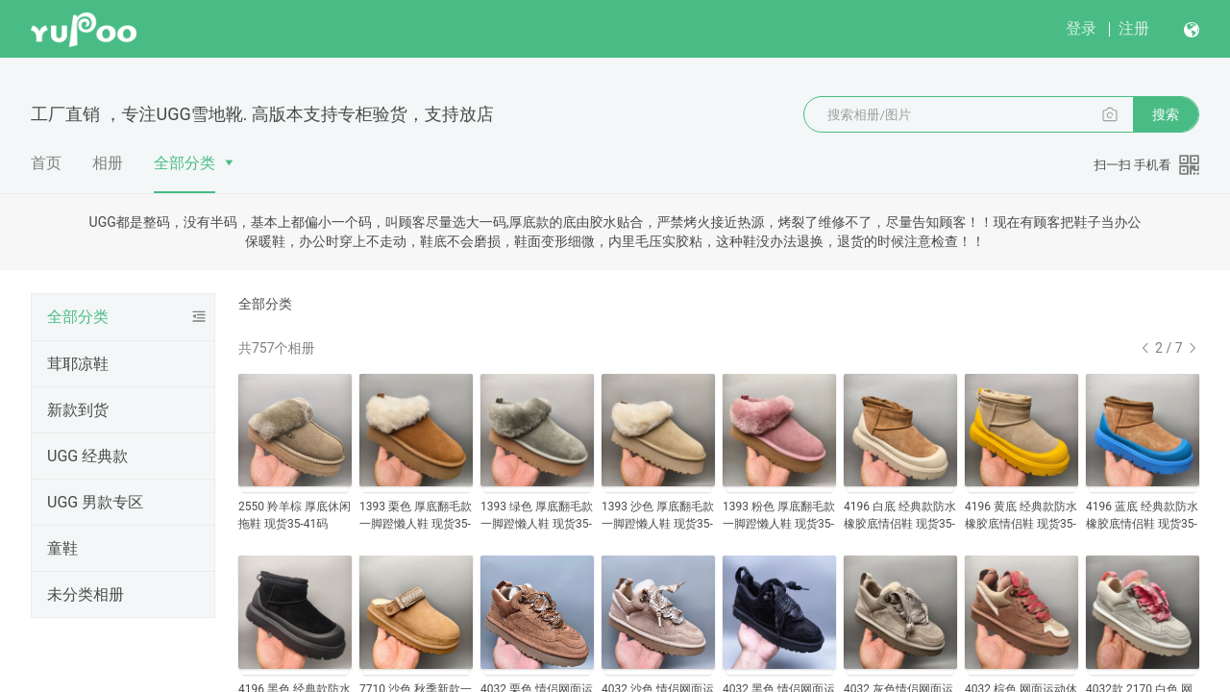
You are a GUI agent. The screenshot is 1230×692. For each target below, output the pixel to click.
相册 (107, 163)
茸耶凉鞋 (78, 364)
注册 (1134, 28)
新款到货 (78, 410)
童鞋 (62, 548)
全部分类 (184, 163)
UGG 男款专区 (95, 502)
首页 (46, 163)
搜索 (1165, 114)
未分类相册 (85, 594)
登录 (1081, 28)
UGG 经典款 (87, 456)
